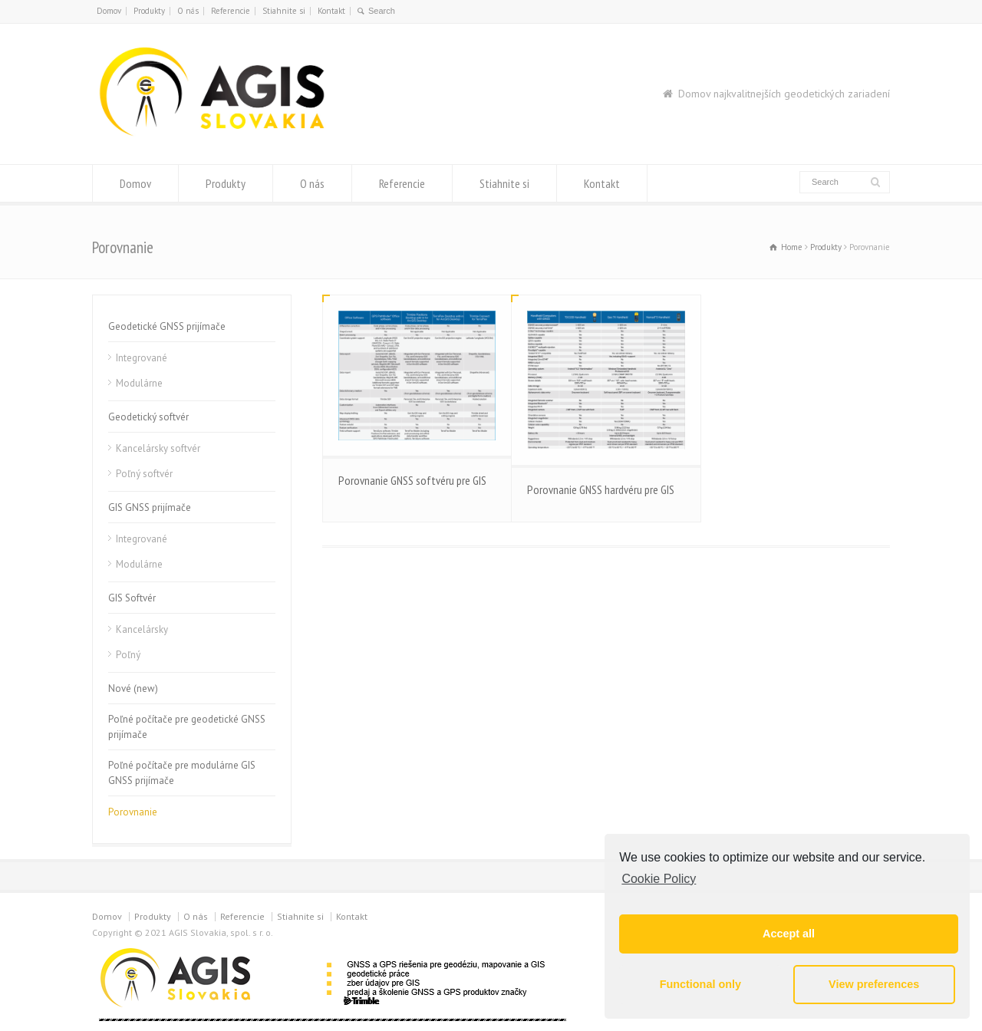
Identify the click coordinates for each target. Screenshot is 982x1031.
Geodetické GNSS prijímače (167, 326)
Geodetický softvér (148, 416)
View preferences (874, 984)
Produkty (149, 10)
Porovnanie (132, 812)
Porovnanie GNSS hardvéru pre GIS (600, 489)
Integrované (141, 357)
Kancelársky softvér (158, 448)
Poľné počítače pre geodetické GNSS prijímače (186, 727)
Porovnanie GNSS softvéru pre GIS (412, 480)
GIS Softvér (132, 597)
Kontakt (331, 10)
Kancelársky (142, 629)
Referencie (230, 10)
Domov (109, 10)
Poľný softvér (144, 473)
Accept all (789, 933)
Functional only (700, 984)
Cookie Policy (658, 878)
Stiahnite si (283, 10)
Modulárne (139, 383)
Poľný (128, 654)
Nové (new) (133, 688)
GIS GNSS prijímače (149, 507)
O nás (188, 10)
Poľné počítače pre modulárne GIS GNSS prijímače (181, 773)
